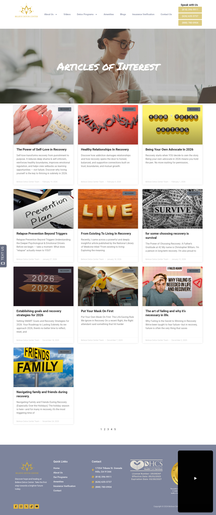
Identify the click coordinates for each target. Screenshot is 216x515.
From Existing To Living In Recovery (106, 233)
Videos (67, 14)
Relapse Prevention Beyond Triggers (41, 233)
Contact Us (166, 14)
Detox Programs (87, 14)
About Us (50, 14)
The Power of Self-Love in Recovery (41, 149)
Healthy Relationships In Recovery (105, 149)
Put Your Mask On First (97, 311)
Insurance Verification (143, 14)
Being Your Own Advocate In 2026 (169, 149)
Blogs (123, 14)
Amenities (109, 14)
